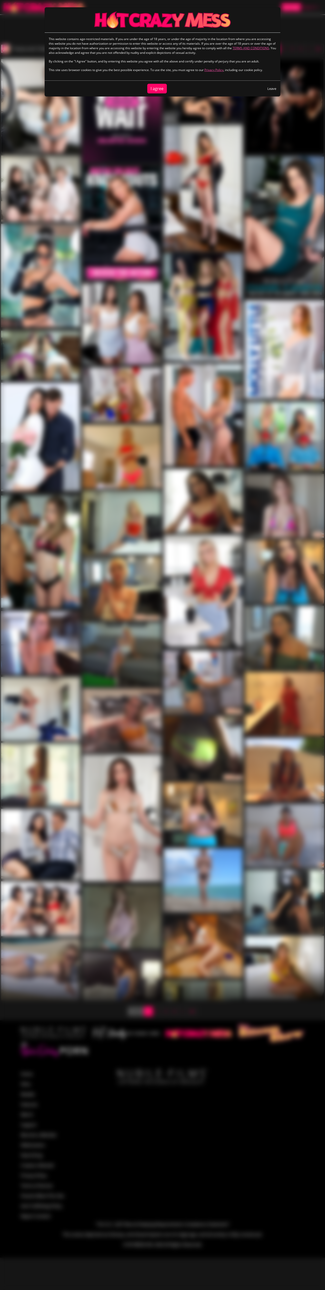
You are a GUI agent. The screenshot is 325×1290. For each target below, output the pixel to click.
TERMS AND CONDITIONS (251, 48)
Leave (271, 88)
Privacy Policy (213, 70)
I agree (157, 88)
